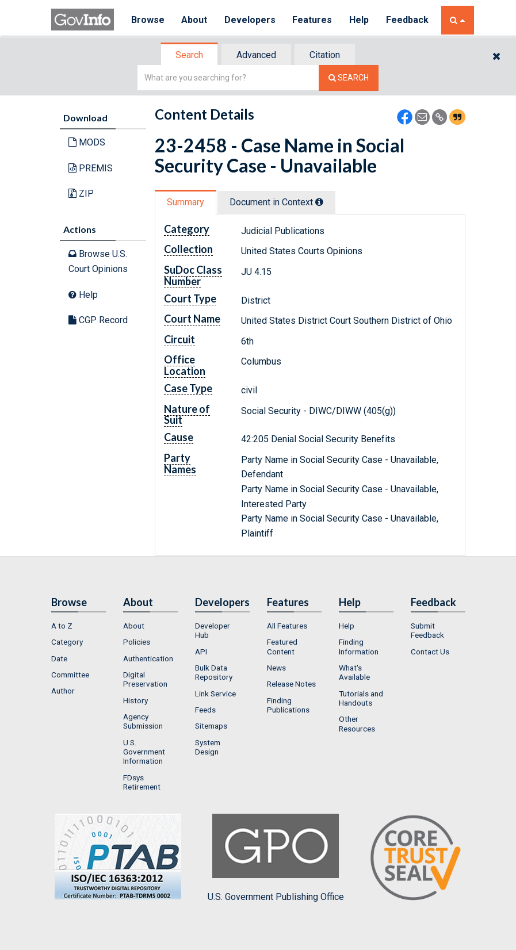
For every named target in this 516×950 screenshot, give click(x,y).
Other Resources (357, 723)
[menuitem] (78, 625)
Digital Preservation (145, 679)
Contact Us (430, 651)
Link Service (215, 693)
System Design (207, 747)
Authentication (148, 658)
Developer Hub (212, 630)
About (195, 19)
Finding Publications (288, 705)
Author (63, 690)
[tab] (189, 55)
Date (59, 658)
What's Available (354, 672)
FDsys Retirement (141, 782)
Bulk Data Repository (213, 672)
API (201, 651)
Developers (250, 19)
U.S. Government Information (144, 752)
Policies (136, 641)
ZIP (81, 193)
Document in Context (276, 202)
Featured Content (282, 646)
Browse (148, 19)
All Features (287, 625)
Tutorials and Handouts (361, 698)
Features (313, 19)
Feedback (408, 19)
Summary (185, 202)
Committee (70, 674)
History (135, 700)
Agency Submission (143, 721)
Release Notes (291, 683)
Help (360, 19)
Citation (324, 54)
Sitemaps (211, 725)
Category (67, 641)
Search (189, 54)
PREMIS (90, 168)
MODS (86, 142)
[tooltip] (319, 201)
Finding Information (359, 646)
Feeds (205, 709)
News (276, 667)
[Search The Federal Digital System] (349, 78)
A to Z (61, 625)
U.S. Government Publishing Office (276, 858)
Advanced (256, 54)
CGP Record (98, 320)
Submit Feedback (427, 630)
